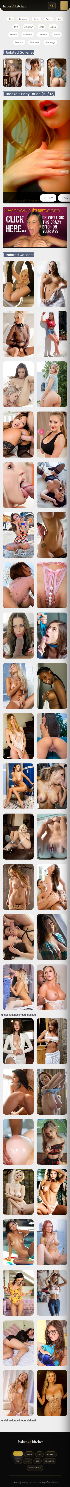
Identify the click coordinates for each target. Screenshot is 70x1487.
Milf (16, 26)
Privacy (51, 1454)
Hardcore (43, 34)
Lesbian (23, 19)
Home (18, 1453)
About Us (49, 1461)
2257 (28, 1461)
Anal (41, 26)
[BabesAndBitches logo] (35, 1443)
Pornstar (19, 42)
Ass (59, 19)
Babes (37, 19)
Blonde (13, 34)
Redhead (34, 42)
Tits (11, 19)
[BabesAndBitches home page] (18, 5)
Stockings (50, 42)
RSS (37, 1461)
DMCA (29, 1454)
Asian (53, 26)
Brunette (27, 34)
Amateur (28, 26)
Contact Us (35, 1468)
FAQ (17, 1461)
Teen (48, 19)
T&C (39, 1454)
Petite (57, 34)
